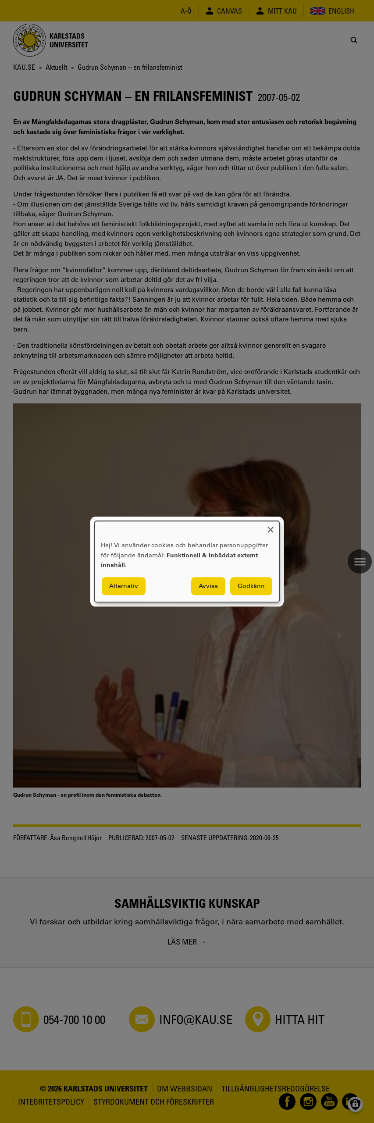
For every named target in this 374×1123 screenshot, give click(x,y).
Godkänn (251, 586)
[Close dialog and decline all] (270, 526)
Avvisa (208, 586)
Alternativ (123, 586)
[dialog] (187, 561)
